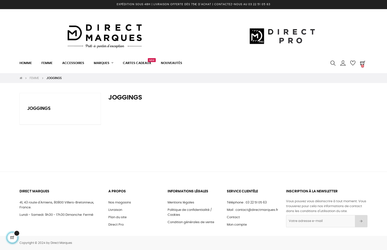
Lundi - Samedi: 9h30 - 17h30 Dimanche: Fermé (56, 215)
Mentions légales (181, 202)
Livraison (115, 210)
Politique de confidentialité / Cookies (190, 212)
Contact (233, 217)
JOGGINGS (39, 108)
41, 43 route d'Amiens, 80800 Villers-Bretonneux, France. (56, 205)
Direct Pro (116, 224)
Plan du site (117, 217)
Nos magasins (119, 202)
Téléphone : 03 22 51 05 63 (247, 202)
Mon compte (237, 224)
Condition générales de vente (191, 222)
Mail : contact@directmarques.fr (252, 210)
